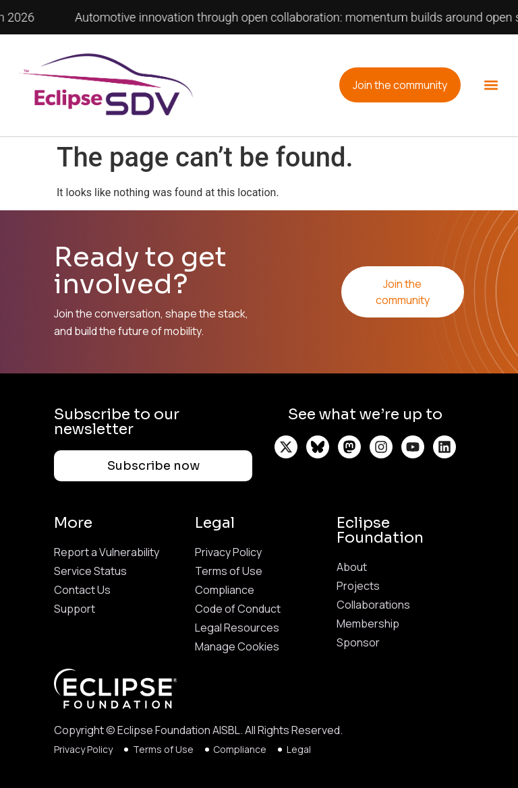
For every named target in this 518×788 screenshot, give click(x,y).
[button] (491, 85)
